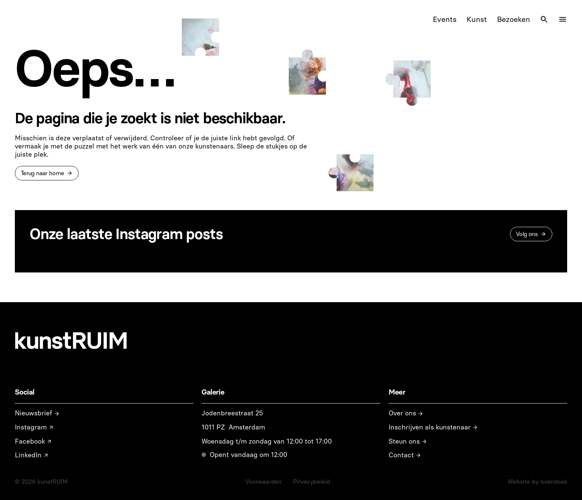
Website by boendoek (537, 481)
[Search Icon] (544, 19)
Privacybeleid (311, 481)
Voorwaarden (263, 481)
